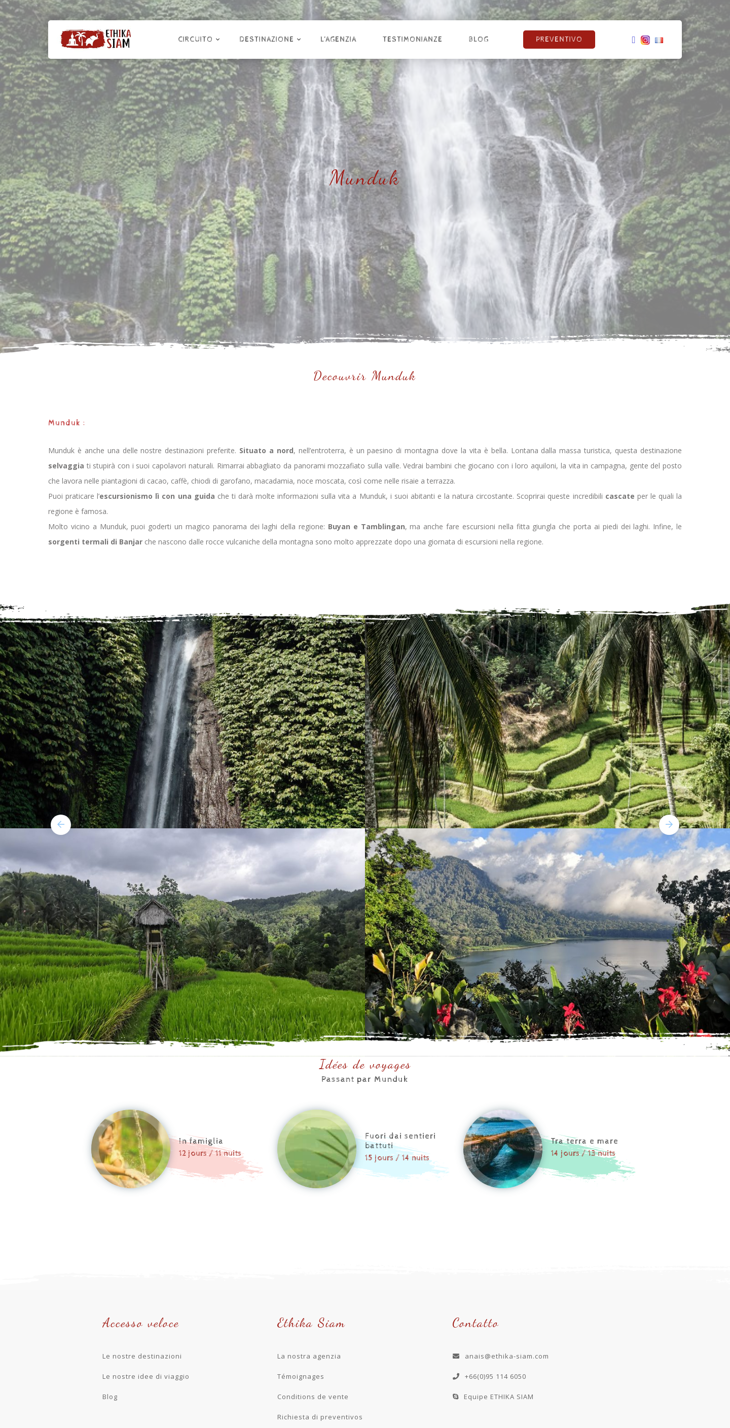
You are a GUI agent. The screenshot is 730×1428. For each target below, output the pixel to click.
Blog (479, 39)
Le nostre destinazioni (142, 1356)
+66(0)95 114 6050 (489, 1376)
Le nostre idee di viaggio (146, 1376)
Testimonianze (413, 39)
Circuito (195, 39)
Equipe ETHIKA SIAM (493, 1396)
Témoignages (300, 1376)
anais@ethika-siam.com (501, 1356)
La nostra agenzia (309, 1356)
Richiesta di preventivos (320, 1416)
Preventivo (559, 39)
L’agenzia (338, 39)
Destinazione (266, 39)
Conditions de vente (313, 1396)
